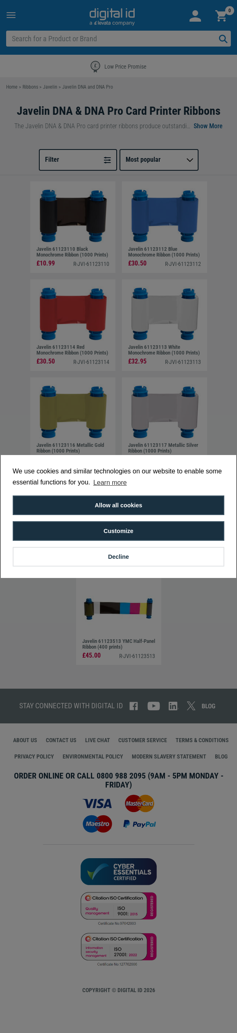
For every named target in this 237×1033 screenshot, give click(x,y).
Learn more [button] (110, 482)
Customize (118, 531)
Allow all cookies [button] (118, 505)
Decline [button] (118, 556)
